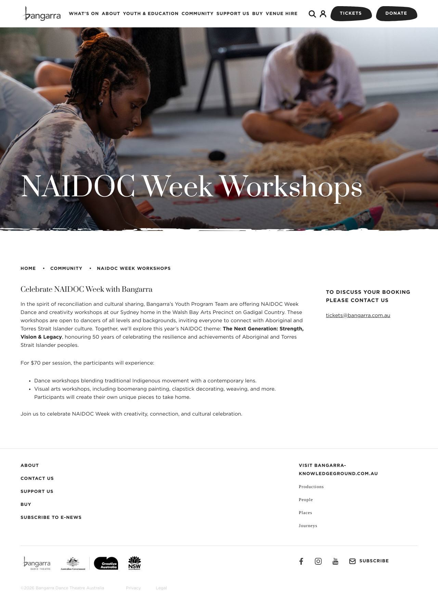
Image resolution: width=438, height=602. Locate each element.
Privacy (133, 588)
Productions (311, 486)
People (306, 499)
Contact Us (37, 478)
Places (305, 512)
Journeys (308, 525)
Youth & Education (151, 14)
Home (28, 268)
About (111, 14)
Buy (257, 14)
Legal (161, 588)
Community (197, 14)
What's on (84, 14)
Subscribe (369, 561)
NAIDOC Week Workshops (134, 268)
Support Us (233, 14)
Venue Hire (282, 14)
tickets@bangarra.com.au (358, 315)
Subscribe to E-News (51, 517)
